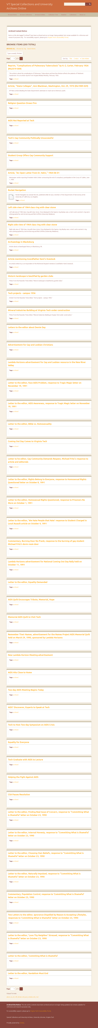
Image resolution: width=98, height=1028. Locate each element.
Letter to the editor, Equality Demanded (27, 582)
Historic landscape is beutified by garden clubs (30, 276)
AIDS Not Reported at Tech (21, 120)
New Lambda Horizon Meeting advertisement (30, 655)
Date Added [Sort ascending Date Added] (85, 58)
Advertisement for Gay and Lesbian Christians (30, 345)
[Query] (77, 4)
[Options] (86, 4)
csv (11, 997)
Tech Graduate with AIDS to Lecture (25, 759)
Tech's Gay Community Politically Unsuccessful (30, 138)
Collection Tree (53, 14)
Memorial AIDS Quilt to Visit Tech (24, 617)
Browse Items (12, 14)
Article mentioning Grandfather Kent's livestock (31, 259)
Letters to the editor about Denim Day (27, 327)
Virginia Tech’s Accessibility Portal (40, 1011)
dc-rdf (15, 997)
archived (15, 79)
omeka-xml (31, 997)
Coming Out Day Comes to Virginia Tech (27, 441)
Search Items (31, 48)
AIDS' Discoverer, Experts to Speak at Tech (29, 707)
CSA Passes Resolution (19, 794)
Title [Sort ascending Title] (70, 58)
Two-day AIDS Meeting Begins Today (26, 690)
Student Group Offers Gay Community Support (30, 155)
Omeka (22, 1023)
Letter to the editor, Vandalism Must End (28, 973)
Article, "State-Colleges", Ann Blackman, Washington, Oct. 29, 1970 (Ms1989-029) (48, 86)
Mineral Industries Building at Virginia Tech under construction (39, 310)
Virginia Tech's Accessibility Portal (58, 37)
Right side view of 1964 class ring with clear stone (32, 224)
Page (11, 58)
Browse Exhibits (40, 14)
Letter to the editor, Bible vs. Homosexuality (30, 424)
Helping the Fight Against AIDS (23, 777)
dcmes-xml (21, 997)
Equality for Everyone (18, 742)
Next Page (21, 58)
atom (8, 997)
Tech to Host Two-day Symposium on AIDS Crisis (31, 725)
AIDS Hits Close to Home (20, 672)
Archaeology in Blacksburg (21, 242)
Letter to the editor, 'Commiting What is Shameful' (33, 956)
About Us (82, 14)
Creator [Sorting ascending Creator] (76, 58)
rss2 (37, 997)
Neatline (63, 14)
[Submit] (89, 4)
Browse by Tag (21, 48)
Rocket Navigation (17, 190)
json (26, 997)
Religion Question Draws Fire (22, 103)
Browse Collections (26, 14)
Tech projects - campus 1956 (22, 293)
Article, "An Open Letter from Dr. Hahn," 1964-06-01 (33, 173)
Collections (73, 14)
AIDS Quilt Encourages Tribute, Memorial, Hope (31, 599)
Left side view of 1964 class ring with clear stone (32, 207)
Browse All (11, 48)
